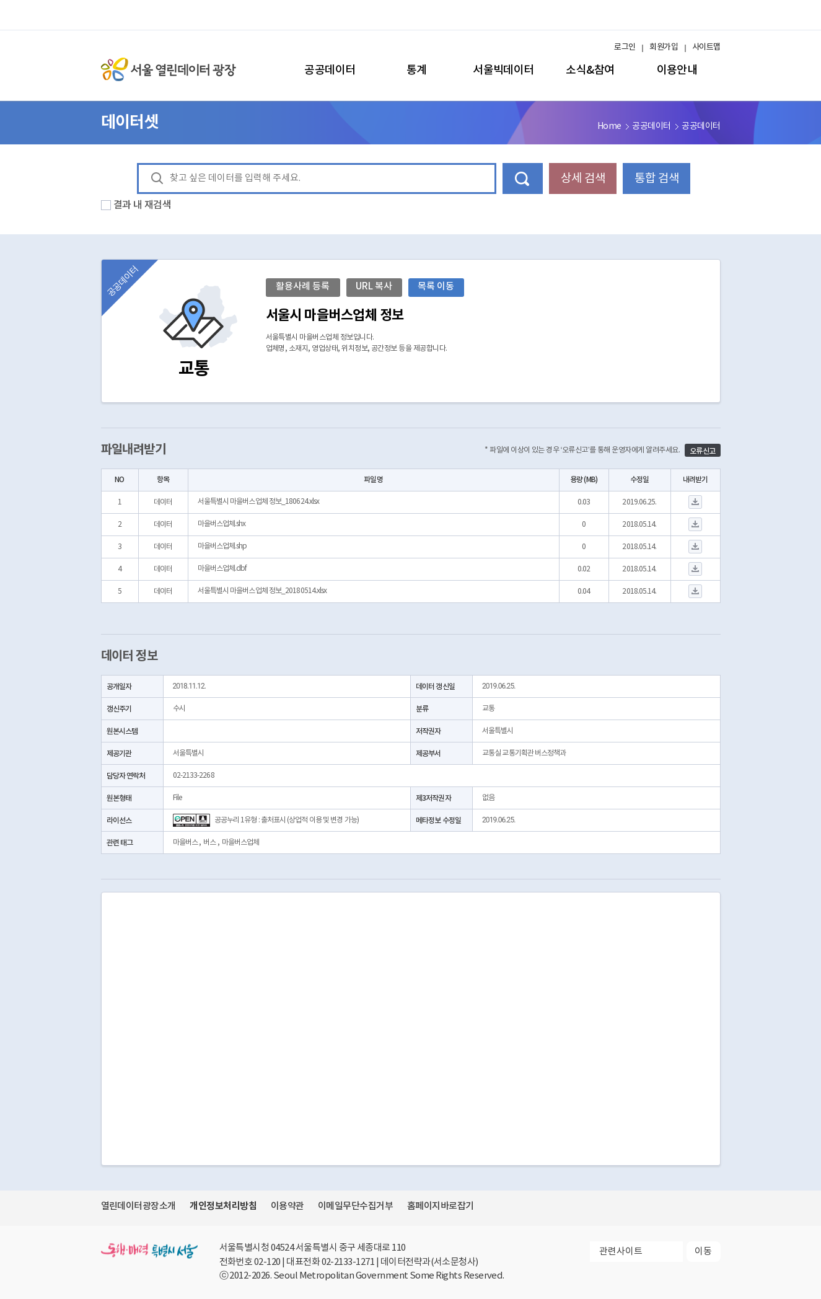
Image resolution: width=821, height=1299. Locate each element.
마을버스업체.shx (222, 524)
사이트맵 (706, 47)
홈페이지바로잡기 (440, 1206)
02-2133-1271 (348, 1262)
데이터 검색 (523, 178)
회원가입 (663, 47)
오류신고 (703, 451)
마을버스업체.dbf (222, 569)
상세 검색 (583, 178)
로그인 (624, 47)
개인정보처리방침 (223, 1206)
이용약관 (287, 1206)
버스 (209, 843)
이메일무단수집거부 (355, 1206)
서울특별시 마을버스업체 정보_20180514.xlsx (262, 591)
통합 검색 (656, 178)
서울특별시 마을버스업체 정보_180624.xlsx (259, 502)
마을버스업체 (241, 843)
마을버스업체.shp (222, 546)
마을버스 (185, 843)
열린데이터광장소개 (138, 1206)
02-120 (267, 1262)
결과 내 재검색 (142, 205)
